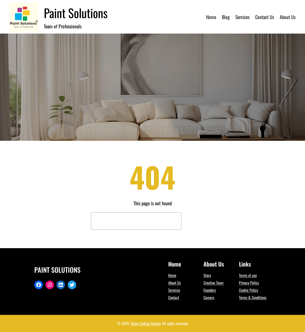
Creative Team (213, 283)
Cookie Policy (248, 290)
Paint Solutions (76, 12)
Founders (209, 290)
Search (199, 221)
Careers (208, 297)
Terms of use (248, 275)
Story (207, 275)
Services (174, 290)
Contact (173, 297)
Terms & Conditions (252, 297)
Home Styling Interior (146, 323)
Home (172, 275)
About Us (174, 283)
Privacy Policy (249, 283)
